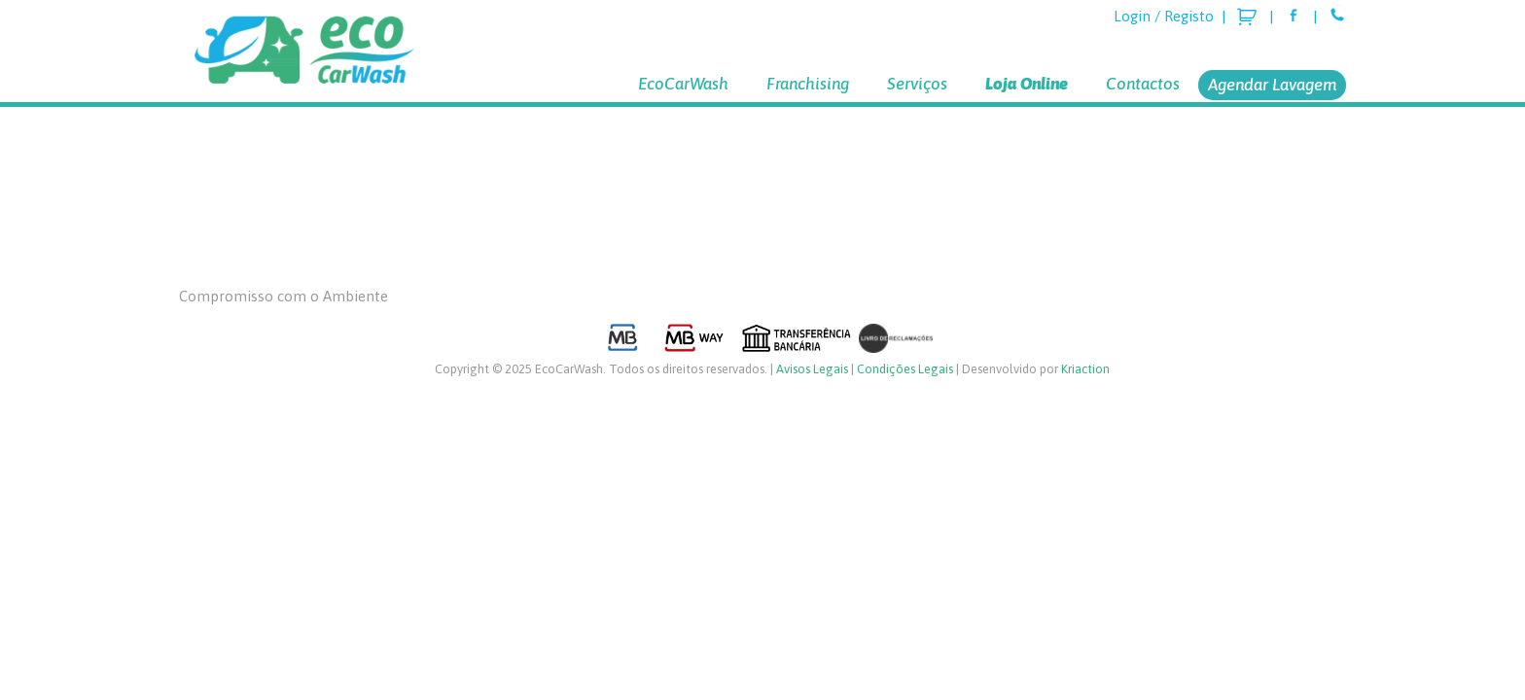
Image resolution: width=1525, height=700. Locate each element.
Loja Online (1026, 83)
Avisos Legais (812, 369)
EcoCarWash (683, 83)
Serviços (917, 83)
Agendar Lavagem (1272, 84)
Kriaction (1085, 369)
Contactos (1143, 83)
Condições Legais (905, 369)
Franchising (807, 83)
